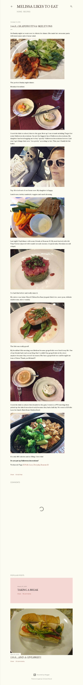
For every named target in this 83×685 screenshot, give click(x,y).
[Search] (71, 6)
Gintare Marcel (47, 679)
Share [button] (12, 474)
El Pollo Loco (28, 465)
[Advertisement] (41, 554)
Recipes (26, 12)
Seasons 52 (45, 465)
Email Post (19, 474)
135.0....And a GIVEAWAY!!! (25, 657)
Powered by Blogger (41, 674)
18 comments (27, 594)
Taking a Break (27, 589)
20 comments (20, 661)
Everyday (37, 465)
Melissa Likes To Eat (37, 6)
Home (19, 12)
